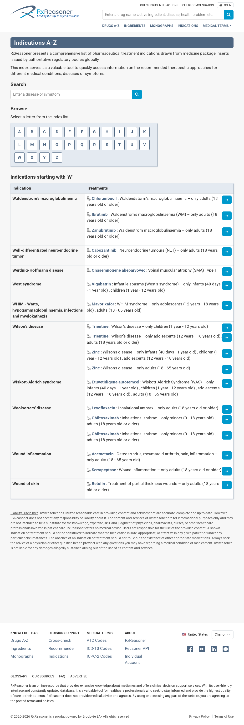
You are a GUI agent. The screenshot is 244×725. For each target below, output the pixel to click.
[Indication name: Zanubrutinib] (104, 230)
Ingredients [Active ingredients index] (135, 26)
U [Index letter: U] (132, 144)
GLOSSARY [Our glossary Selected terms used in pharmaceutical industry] (18, 676)
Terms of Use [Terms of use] (224, 716)
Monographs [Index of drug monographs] (22, 656)
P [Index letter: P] (69, 144)
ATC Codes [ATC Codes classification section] (97, 640)
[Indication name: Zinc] (96, 352)
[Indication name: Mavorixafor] (103, 304)
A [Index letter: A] (19, 131)
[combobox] (163, 15)
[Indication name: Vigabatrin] (102, 284)
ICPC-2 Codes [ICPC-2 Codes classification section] (99, 656)
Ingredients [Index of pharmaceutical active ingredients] (20, 648)
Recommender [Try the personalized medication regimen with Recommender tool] (62, 648)
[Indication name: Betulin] (99, 483)
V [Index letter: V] (144, 144)
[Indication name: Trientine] (100, 326)
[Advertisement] (122, 585)
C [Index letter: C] (44, 131)
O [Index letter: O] (57, 144)
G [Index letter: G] (94, 131)
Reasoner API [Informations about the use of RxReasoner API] (137, 648)
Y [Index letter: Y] (44, 157)
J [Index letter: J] (132, 131)
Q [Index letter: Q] (82, 144)
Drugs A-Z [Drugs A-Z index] (111, 26)
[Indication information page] (227, 200)
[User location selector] (223, 634)
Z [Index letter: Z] (57, 157)
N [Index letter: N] (44, 144)
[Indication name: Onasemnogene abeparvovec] (119, 270)
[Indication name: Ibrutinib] (100, 214)
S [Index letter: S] (107, 144)
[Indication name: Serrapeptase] (104, 469)
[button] (191, 648)
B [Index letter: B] (32, 131)
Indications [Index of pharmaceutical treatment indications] (59, 656)
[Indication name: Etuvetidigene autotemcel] (116, 382)
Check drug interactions (159, 5)
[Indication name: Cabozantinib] (104, 250)
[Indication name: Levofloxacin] (104, 408)
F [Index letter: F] (82, 131)
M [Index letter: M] (32, 144)
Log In (225, 5)
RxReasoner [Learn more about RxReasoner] (135, 640)
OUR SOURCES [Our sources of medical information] (43, 676)
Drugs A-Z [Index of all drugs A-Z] (19, 640)
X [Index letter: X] (32, 157)
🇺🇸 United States (195, 634)
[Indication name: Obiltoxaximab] (106, 418)
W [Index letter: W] (19, 157)
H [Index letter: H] (107, 131)
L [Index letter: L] (19, 144)
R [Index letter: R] (94, 144)
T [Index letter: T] (119, 144)
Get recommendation (198, 5)
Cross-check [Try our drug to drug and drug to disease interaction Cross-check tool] (60, 640)
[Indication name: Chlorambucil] (105, 198)
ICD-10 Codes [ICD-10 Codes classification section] (99, 648)
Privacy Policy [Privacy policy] (199, 716)
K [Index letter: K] (144, 131)
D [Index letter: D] (57, 131)
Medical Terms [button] (216, 26)
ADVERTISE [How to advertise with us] (78, 676)
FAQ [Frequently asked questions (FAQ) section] (62, 676)
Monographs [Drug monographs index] (161, 26)
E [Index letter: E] (69, 131)
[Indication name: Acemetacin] (103, 453)
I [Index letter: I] (119, 131)
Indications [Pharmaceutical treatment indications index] (188, 26)
